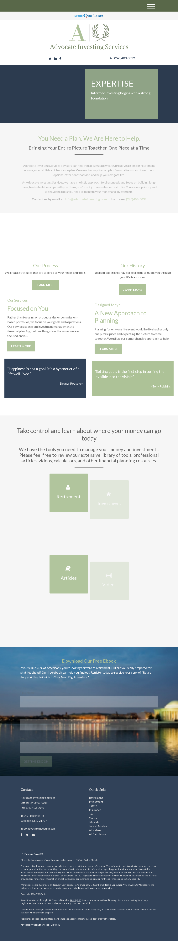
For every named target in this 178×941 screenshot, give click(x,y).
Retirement (96, 797)
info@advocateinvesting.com (85, 201)
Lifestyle (94, 822)
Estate (93, 805)
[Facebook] (60, 58)
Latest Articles (98, 826)
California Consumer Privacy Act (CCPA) (121, 885)
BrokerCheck (90, 860)
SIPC (79, 900)
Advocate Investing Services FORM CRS (40, 924)
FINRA (73, 900)
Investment (96, 801)
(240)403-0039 (122, 58)
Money (93, 818)
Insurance (95, 809)
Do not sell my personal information (95, 888)
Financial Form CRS (33, 854)
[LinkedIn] (55, 58)
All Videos (95, 830)
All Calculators (97, 834)
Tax (91, 813)
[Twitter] (50, 58)
